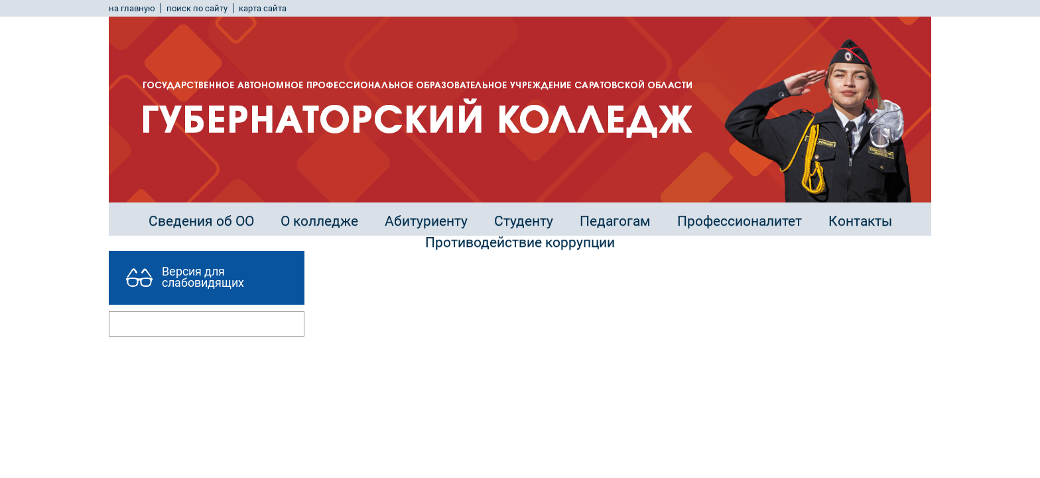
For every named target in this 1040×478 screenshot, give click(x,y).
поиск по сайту (197, 8)
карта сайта (263, 8)
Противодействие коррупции (520, 242)
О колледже (319, 221)
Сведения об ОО (201, 221)
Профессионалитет (739, 221)
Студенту (523, 221)
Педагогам (615, 221)
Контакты (860, 221)
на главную (132, 8)
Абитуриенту (426, 221)
